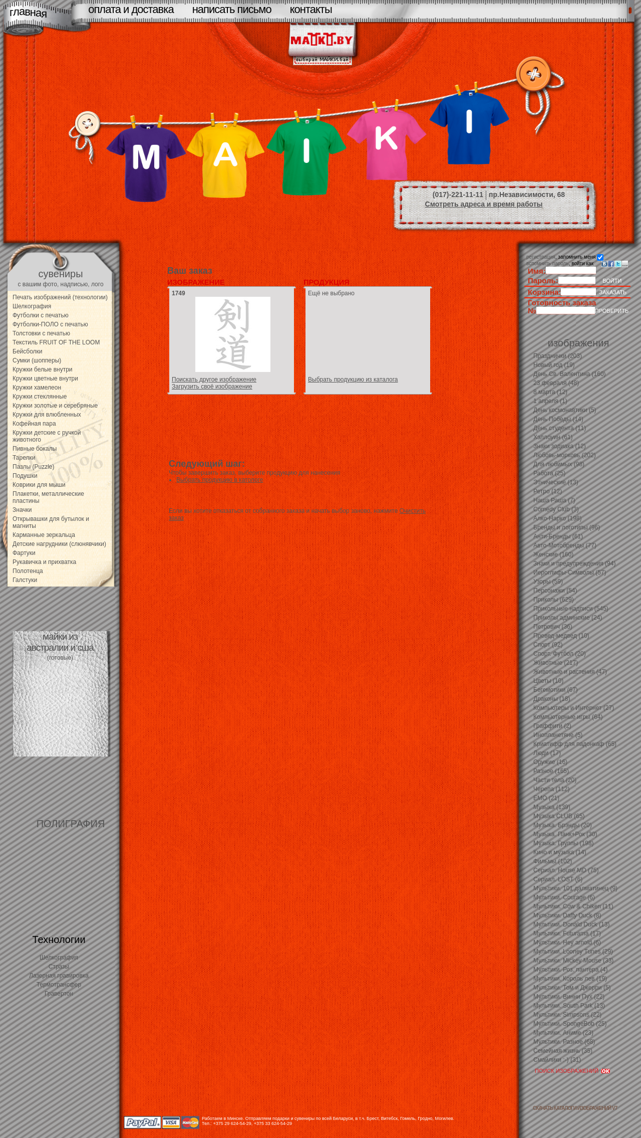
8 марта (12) (550, 392)
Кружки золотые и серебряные (55, 405)
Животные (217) (555, 662)
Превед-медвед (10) (561, 635)
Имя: (537, 271)
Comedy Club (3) (556, 509)
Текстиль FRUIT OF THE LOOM (56, 342)
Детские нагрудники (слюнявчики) (59, 543)
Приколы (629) (553, 599)
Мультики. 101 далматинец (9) (575, 888)
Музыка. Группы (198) (563, 843)
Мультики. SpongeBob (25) (569, 1023)
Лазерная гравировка (59, 975)
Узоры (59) (548, 581)
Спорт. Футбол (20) (559, 653)
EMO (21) (546, 798)
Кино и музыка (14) (559, 852)
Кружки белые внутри (43, 369)
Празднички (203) (557, 355)
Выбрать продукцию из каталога (353, 379)
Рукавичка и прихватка (44, 561)
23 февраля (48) (556, 383)
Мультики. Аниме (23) (563, 1032)
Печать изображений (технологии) (60, 297)
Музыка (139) (551, 807)
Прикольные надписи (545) (570, 608)
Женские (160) (553, 554)
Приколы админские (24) (567, 617)
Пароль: (543, 280)
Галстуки (25, 580)
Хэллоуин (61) (553, 437)
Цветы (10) (548, 680)
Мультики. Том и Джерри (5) (572, 987)
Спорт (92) (547, 644)
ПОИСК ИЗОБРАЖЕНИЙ (566, 1071)
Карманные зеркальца (44, 534)
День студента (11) (559, 428)
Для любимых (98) (558, 464)
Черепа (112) (551, 789)
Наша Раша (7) (554, 500)
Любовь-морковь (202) (564, 455)
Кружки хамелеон (37, 387)
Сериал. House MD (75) (565, 870)
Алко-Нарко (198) (557, 518)
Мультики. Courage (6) (564, 897)
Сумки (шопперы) (37, 360)
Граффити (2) (552, 725)
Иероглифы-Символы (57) (569, 572)
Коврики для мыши (39, 484)
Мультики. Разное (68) (564, 1041)
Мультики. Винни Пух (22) (568, 996)
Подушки (25, 475)
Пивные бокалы (35, 448)
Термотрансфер (59, 984)
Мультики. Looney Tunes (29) (573, 951)
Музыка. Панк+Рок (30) (565, 834)
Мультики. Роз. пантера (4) (570, 969)
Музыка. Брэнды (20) (562, 825)
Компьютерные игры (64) (567, 716)
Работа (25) (549, 473)
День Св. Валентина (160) (569, 373)
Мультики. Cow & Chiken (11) (573, 906)
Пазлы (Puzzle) (34, 466)
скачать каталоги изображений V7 (575, 1108)
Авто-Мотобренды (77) (564, 545)
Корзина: (544, 292)
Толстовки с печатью (41, 333)
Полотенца (28, 571)
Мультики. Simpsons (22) (567, 1014)
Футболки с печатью (41, 315)
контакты (311, 9)
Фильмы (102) (552, 861)
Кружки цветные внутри (45, 378)
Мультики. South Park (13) (569, 1005)
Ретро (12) (547, 491)
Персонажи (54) (555, 590)
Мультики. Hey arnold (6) (567, 942)
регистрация (540, 257)
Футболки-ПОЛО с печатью (50, 324)
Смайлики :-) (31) (557, 1059)
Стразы (59, 966)
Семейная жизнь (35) (562, 1050)
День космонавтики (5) (564, 410)
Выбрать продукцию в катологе (219, 479)
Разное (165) (551, 771)
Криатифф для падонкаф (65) (574, 743)
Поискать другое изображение (214, 379)
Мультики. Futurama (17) (567, 933)
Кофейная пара (34, 423)
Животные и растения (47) (570, 671)
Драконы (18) (551, 698)
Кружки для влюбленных (47, 414)
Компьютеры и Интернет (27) (573, 707)
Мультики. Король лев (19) (570, 978)
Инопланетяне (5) (557, 734)
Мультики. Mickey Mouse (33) (573, 960)
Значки (22, 509)
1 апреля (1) (550, 401)
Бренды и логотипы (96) (566, 527)
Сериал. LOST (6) (557, 879)
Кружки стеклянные (40, 396)
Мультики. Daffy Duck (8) (567, 915)
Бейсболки (28, 351)
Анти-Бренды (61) (558, 536)
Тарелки (24, 457)
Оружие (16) (550, 762)
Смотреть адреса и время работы (484, 204)
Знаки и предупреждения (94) (574, 563)
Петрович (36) (552, 626)
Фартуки (24, 552)
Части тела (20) (554, 780)
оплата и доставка (130, 9)
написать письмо (231, 9)
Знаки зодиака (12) (559, 446)
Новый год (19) (554, 364)
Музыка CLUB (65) (558, 816)
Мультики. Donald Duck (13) (571, 924)
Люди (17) (547, 752)
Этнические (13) (555, 482)
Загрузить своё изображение (212, 386)
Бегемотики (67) (555, 689)
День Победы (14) (558, 419)
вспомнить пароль (547, 263)
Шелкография (32, 306)
